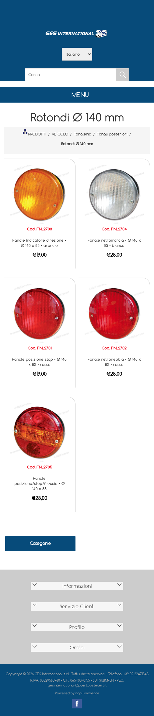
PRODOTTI (34, 132)
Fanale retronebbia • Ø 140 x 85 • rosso (114, 362)
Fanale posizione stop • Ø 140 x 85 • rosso (39, 362)
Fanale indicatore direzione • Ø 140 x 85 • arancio (39, 243)
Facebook (77, 703)
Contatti (93, 12)
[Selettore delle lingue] (77, 54)
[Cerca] (70, 74)
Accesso (109, 12)
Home (45, 12)
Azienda (61, 12)
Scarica (77, 12)
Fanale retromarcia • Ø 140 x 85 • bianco (114, 243)
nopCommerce (87, 693)
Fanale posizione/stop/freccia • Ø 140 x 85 (40, 483)
